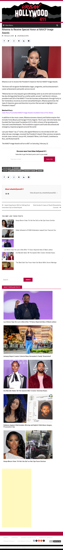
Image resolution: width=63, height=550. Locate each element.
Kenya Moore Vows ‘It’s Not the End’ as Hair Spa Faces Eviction (35, 220)
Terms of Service (45, 537)
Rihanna (40, 170)
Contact (14, 537)
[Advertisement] (16, 498)
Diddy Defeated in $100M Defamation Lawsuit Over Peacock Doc (36, 230)
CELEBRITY (16, 168)
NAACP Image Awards (16, 170)
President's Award (29, 170)
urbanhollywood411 (23, 36)
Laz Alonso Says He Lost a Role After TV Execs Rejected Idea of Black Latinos (28, 250)
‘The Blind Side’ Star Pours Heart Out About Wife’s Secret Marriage (36, 262)
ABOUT (6, 537)
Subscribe (49, 159)
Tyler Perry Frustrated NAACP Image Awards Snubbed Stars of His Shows (27, 113)
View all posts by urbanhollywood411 (44, 193)
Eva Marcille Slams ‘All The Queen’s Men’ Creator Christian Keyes (35, 253)
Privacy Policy (9, 541)
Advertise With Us (28, 537)
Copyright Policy (24, 541)
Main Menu (9, 25)
